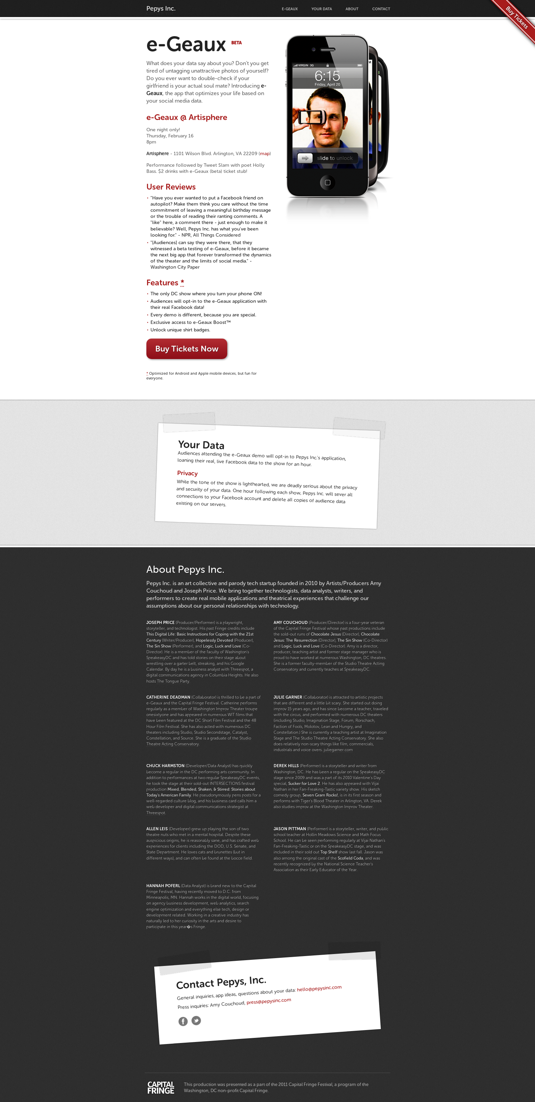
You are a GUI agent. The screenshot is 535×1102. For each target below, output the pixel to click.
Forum (347, 720)
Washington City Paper (175, 267)
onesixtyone (157, 714)
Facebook (183, 1022)
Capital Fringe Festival (161, 1088)
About (352, 9)
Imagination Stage (322, 720)
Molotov (311, 726)
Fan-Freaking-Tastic (317, 789)
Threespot (239, 669)
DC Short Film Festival (215, 720)
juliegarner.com (338, 749)
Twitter (196, 1021)
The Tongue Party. (173, 681)
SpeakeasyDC (159, 657)
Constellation (286, 732)
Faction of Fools (288, 726)
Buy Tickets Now (186, 349)
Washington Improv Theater (218, 708)
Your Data (322, 9)
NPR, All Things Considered (211, 235)
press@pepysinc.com (268, 1001)
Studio (298, 720)
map (265, 154)
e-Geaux (290, 9)
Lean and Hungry (337, 726)
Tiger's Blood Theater (320, 801)
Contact (381, 9)
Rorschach (365, 720)
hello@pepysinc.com (319, 988)
